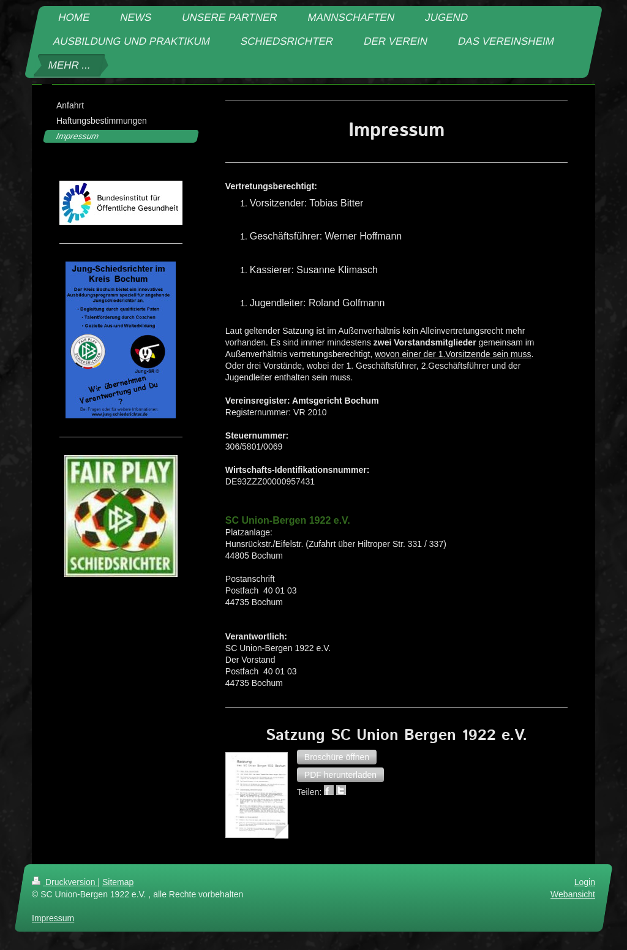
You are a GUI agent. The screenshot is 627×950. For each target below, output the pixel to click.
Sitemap (117, 882)
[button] (337, 757)
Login (584, 882)
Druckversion (64, 882)
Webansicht (572, 894)
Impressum (53, 917)
